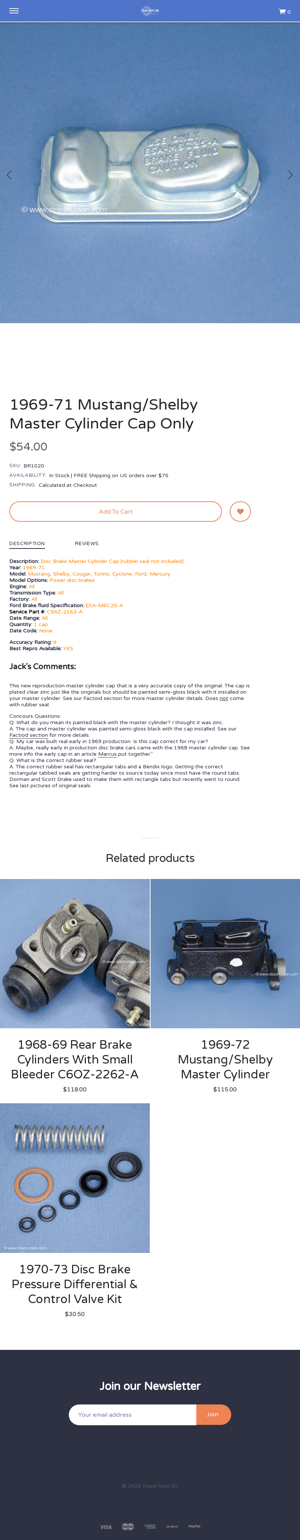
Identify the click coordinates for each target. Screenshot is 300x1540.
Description (27, 544)
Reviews (87, 544)
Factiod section (28, 735)
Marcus (107, 754)
